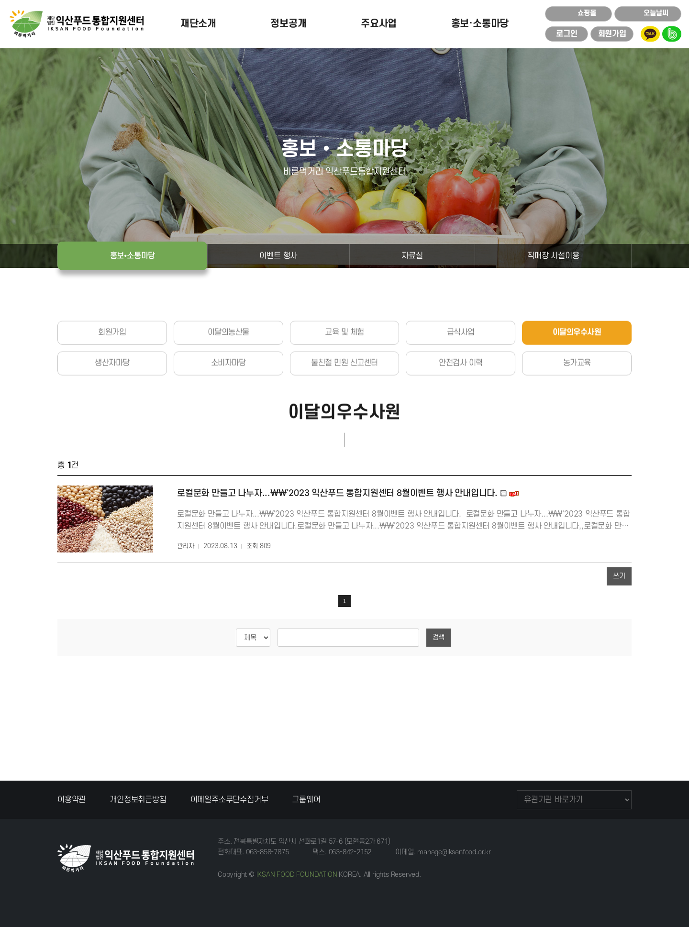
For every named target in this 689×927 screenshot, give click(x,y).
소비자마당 (228, 401)
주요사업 (379, 23)
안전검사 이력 (461, 401)
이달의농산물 (228, 370)
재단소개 (198, 23)
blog (671, 34)
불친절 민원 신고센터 (344, 401)
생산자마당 (112, 401)
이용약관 (71, 799)
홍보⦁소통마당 (133, 256)
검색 (439, 637)
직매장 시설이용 (553, 256)
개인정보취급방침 (138, 799)
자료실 (411, 256)
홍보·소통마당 (480, 23)
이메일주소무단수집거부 (229, 799)
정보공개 (288, 23)
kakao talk (650, 34)
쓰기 (619, 576)
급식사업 (461, 370)
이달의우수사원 (577, 370)
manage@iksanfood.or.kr (454, 852)
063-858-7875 (267, 852)
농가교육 (577, 401)
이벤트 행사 (278, 256)
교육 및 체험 (344, 370)
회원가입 (112, 370)
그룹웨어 (306, 799)
